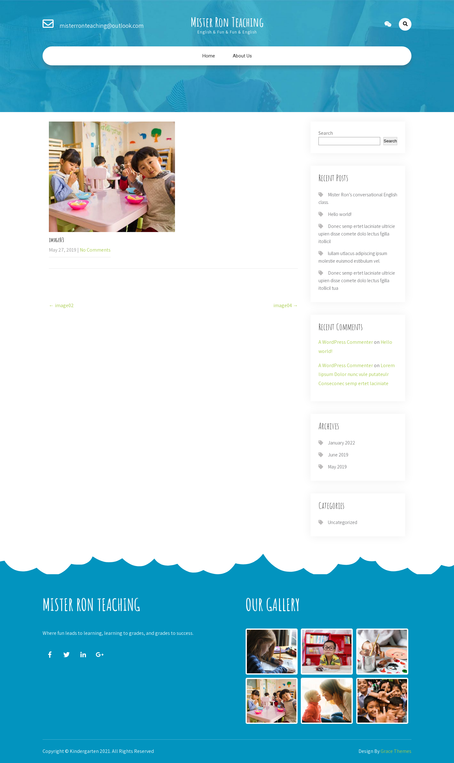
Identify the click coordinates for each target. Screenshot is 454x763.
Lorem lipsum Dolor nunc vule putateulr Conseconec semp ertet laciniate (356, 374)
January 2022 (341, 443)
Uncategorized (342, 522)
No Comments (95, 250)
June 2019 (338, 455)
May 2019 (337, 467)
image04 (285, 305)
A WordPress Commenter (345, 342)
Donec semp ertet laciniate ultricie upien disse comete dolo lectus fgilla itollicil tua (356, 280)
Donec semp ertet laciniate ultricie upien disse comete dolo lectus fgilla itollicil (356, 233)
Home (208, 56)
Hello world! (340, 214)
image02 (61, 305)
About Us (242, 56)
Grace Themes (396, 751)
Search (325, 133)
